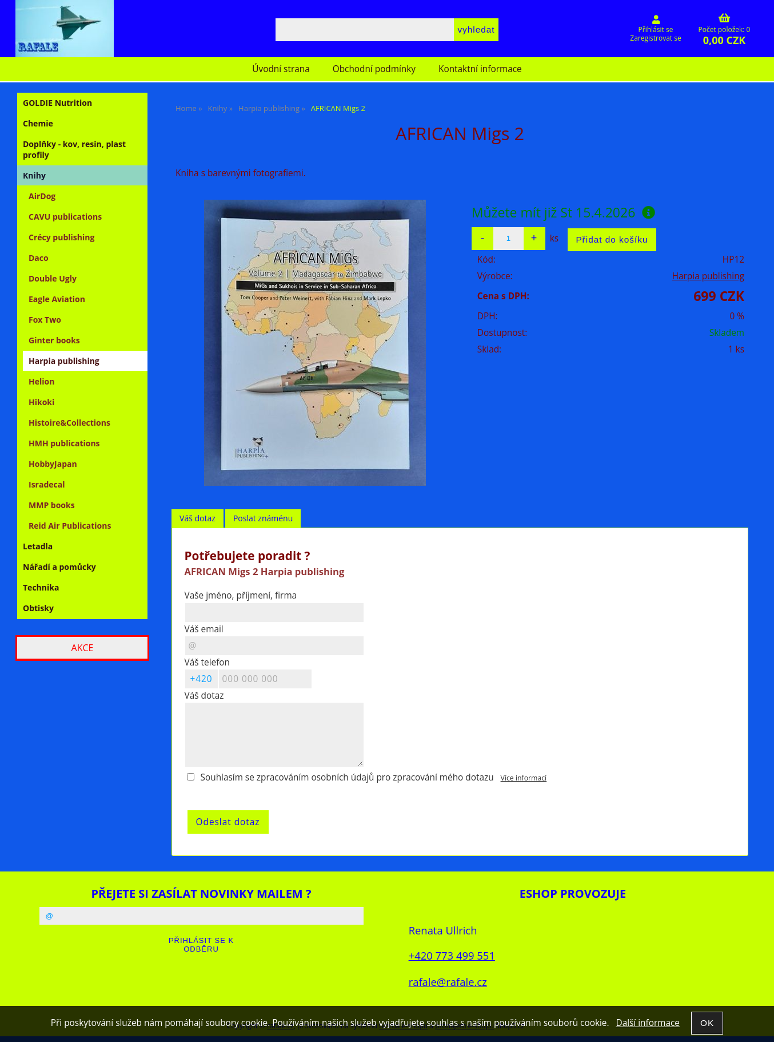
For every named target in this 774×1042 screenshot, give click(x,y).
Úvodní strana (280, 69)
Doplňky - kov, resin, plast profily (74, 149)
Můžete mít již (564, 212)
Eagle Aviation (57, 299)
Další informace (647, 1023)
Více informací (524, 778)
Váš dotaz (197, 518)
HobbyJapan (53, 463)
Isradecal (47, 484)
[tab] (197, 518)
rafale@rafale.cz (448, 981)
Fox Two (45, 319)
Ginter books (54, 340)
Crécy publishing (61, 237)
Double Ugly (53, 278)
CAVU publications (65, 216)
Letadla (38, 546)
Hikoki (41, 402)
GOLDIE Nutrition (57, 102)
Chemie (38, 123)
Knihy (34, 175)
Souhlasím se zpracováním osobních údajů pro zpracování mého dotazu (347, 777)
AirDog (42, 196)
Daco (39, 257)
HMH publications (64, 443)
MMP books (52, 505)
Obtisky (38, 608)
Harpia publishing (708, 276)
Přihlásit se (656, 29)
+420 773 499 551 (452, 955)
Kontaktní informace (480, 69)
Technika (41, 587)
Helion (41, 381)
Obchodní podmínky (374, 69)
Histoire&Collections (69, 422)
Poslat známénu (263, 518)
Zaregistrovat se (655, 38)
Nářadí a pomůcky (59, 566)
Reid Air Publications (70, 525)
